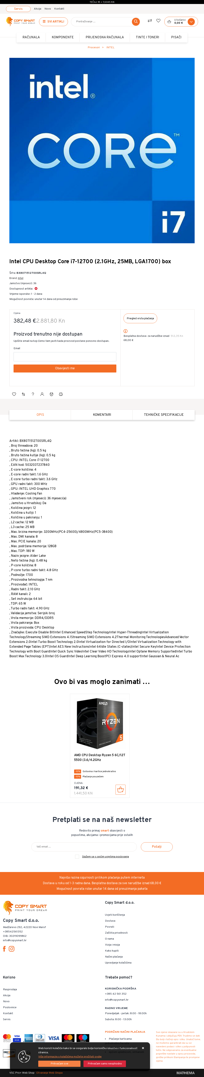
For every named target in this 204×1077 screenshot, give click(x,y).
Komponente (63, 37)
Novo (47, 9)
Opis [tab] (40, 415)
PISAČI (176, 37)
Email (17, 348)
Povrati (109, 927)
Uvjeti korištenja (115, 915)
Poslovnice (10, 1007)
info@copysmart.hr (116, 1000)
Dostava (110, 921)
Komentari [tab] (102, 415)
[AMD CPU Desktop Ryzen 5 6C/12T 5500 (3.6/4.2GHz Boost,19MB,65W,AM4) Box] (121, 790)
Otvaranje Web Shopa (49, 1073)
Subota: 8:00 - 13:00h (118, 1019)
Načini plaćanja (114, 957)
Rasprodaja (10, 989)
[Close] (59, 1064)
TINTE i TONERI (147, 37)
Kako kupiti (112, 951)
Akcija (37, 9)
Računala (31, 37)
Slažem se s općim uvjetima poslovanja (105, 856)
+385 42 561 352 (116, 994)
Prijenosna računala (105, 37)
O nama (109, 939)
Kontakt (59, 9)
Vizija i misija (112, 945)
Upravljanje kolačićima (118, 963)
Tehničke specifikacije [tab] (164, 415)
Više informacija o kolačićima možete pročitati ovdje (70, 1056)
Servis (18, 9)
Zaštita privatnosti (116, 933)
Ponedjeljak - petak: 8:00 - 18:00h (126, 1013)
